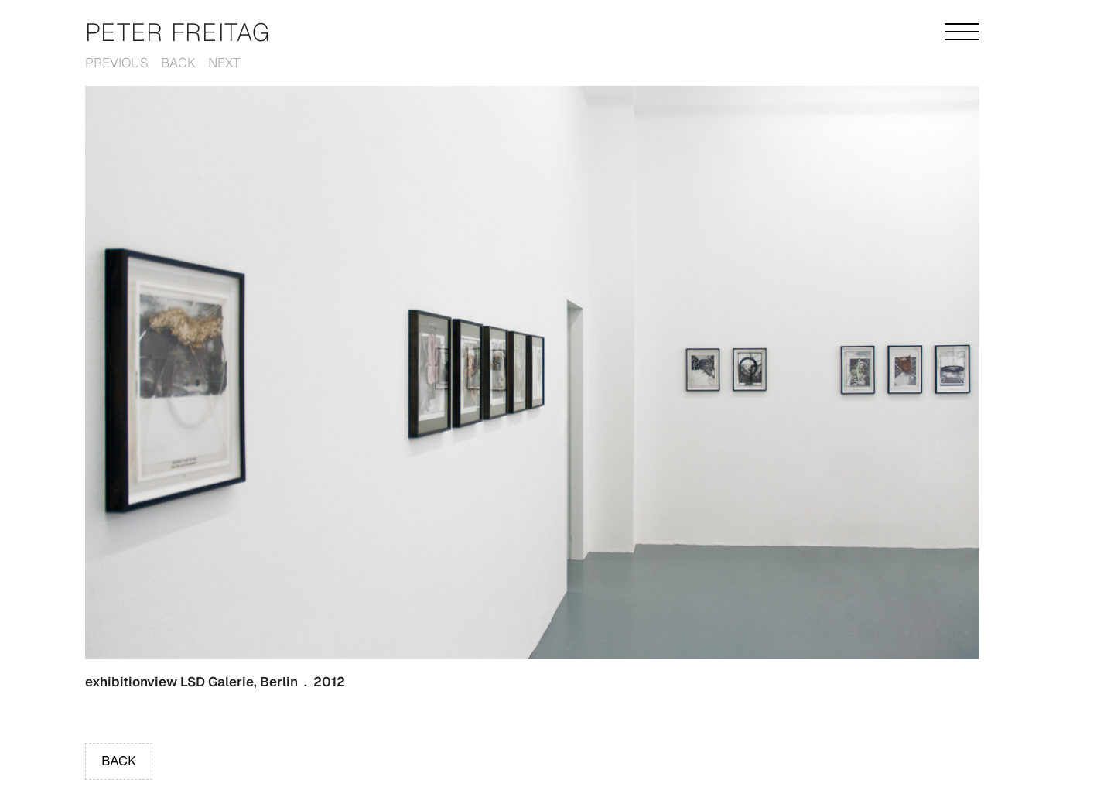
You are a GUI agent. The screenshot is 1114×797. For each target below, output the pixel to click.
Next (224, 62)
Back (178, 62)
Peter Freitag (178, 32)
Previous (117, 62)
